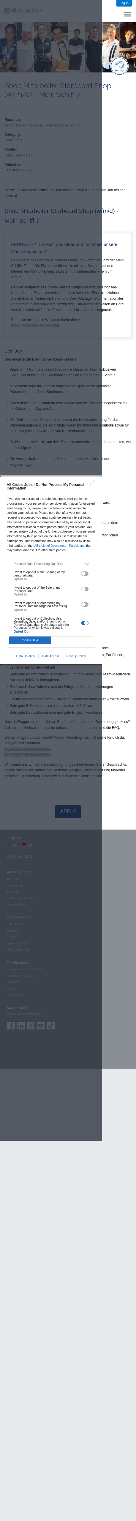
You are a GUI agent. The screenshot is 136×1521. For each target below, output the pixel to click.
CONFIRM (30, 640)
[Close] (93, 485)
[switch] (84, 573)
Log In (124, 3)
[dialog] (51, 570)
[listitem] (51, 564)
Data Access (50, 656)
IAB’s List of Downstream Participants (59, 545)
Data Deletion (25, 656)
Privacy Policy (76, 656)
